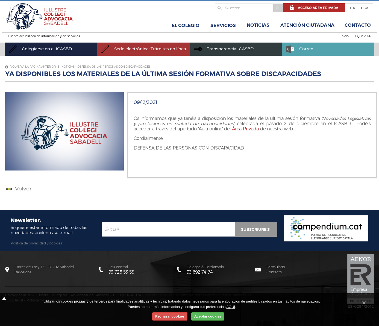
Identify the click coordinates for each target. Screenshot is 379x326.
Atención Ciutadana (307, 25)
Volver (18, 189)
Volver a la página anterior (30, 66)
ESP (364, 8)
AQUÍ (230, 307)
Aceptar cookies (207, 316)
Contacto (358, 25)
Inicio (345, 36)
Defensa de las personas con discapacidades (114, 66)
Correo (299, 48)
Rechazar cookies (169, 316)
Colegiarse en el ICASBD (40, 48)
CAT (353, 8)
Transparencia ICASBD (224, 48)
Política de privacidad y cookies (36, 243)
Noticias (258, 25)
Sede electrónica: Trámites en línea (143, 48)
